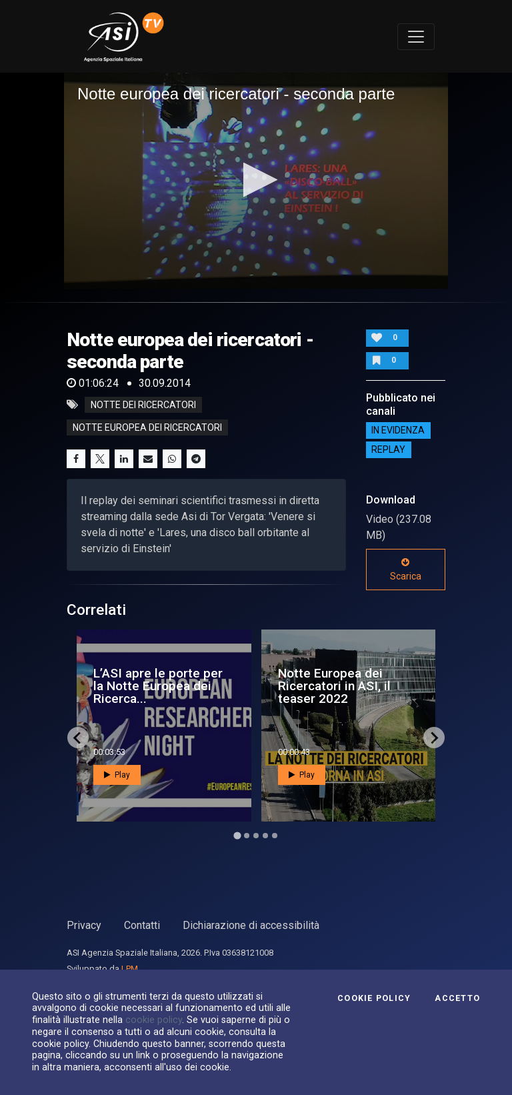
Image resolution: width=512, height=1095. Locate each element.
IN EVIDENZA (398, 430)
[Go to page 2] (246, 835)
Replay (388, 450)
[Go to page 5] (274, 835)
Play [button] (117, 775)
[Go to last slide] (78, 737)
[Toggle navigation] (416, 36)
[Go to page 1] (237, 836)
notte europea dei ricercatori (147, 427)
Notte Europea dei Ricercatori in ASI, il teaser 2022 (334, 686)
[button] (256, 179)
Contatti (142, 925)
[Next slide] (434, 737)
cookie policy (153, 1019)
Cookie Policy (374, 998)
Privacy (84, 925)
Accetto (457, 998)
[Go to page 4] (265, 835)
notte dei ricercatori (143, 404)
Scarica (405, 570)
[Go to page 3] (256, 835)
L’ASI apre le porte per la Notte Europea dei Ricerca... (158, 686)
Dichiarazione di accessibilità (251, 925)
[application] (256, 181)
